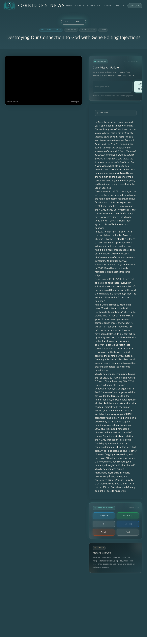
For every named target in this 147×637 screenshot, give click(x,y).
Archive (79, 5)
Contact (119, 5)
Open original (75, 102)
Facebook (128, 524)
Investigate (93, 5)
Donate (108, 5)
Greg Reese (104, 122)
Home (69, 5)
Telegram (104, 515)
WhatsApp (127, 515)
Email (127, 532)
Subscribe (135, 6)
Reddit (104, 532)
